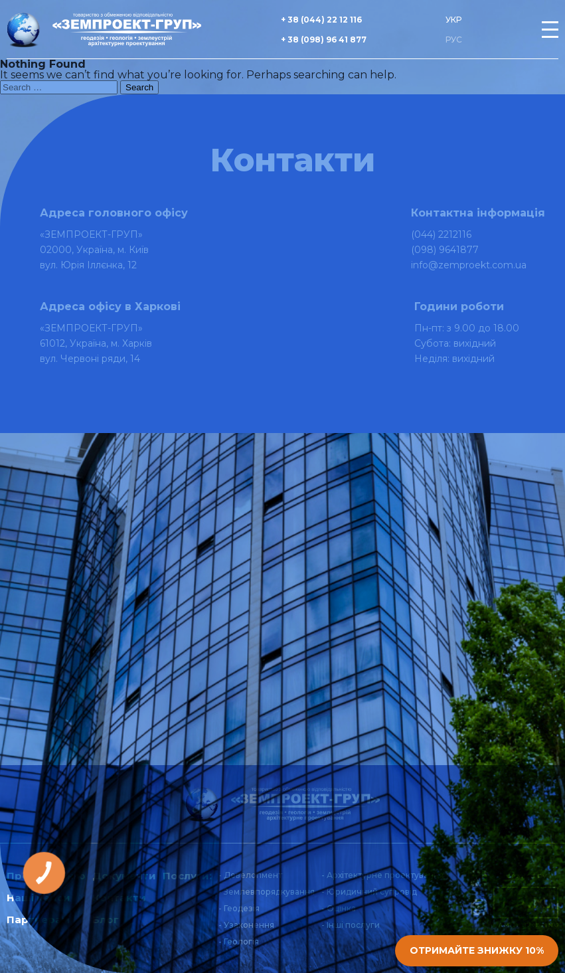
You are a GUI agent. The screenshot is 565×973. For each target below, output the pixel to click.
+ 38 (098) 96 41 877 (323, 39)
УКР (453, 20)
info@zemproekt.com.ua (468, 265)
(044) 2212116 (441, 234)
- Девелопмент (250, 875)
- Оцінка (338, 908)
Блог (105, 919)
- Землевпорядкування (266, 892)
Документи (124, 875)
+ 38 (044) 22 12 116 (321, 20)
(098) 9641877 (445, 250)
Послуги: (187, 875)
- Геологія (238, 941)
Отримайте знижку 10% (477, 950)
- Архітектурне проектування (382, 875)
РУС (453, 39)
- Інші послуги (350, 925)
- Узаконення (246, 925)
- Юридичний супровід (369, 892)
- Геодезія (239, 908)
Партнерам (38, 919)
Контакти (119, 897)
